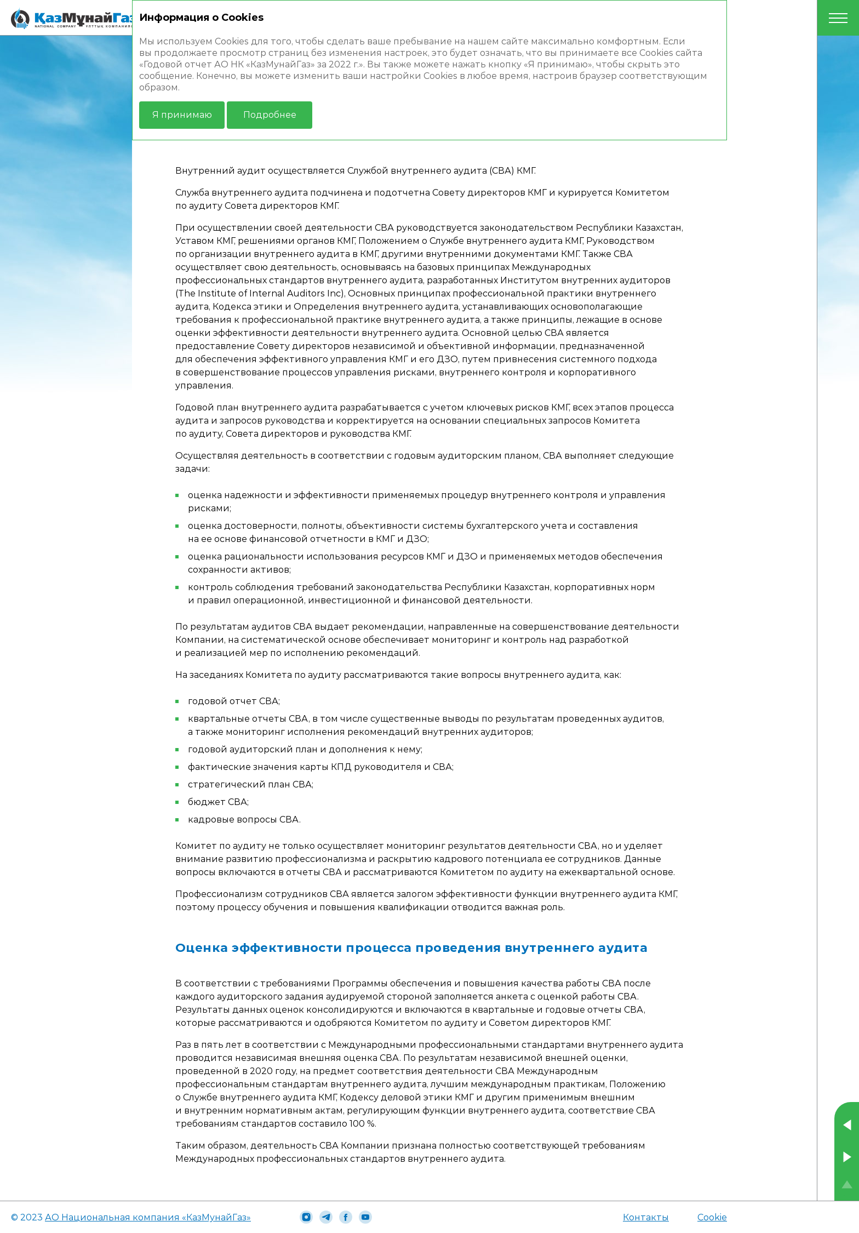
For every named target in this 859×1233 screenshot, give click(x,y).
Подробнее (269, 115)
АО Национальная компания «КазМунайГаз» (148, 1217)
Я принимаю (182, 115)
